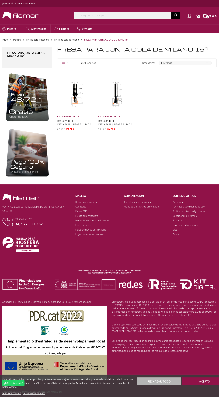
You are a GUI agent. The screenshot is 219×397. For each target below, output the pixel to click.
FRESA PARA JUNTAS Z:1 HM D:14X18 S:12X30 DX (75, 124)
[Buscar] (127, 15)
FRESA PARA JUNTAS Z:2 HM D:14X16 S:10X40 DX (116, 124)
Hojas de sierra (83, 225)
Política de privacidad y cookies (189, 211)
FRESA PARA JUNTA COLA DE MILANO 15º (27, 54)
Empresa (177, 220)
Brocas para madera (86, 202)
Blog (175, 229)
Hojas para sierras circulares (89, 234)
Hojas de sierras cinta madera (90, 229)
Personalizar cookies (34, 392)
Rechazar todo (158, 381)
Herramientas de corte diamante (92, 220)
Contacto (177, 234)
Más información (11, 392)
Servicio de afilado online (185, 225)
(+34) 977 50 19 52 (27, 223)
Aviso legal (178, 202)
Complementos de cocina (137, 202)
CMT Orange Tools (68, 116)
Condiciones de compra (185, 215)
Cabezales (80, 206)
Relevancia (185, 63)
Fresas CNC (81, 211)
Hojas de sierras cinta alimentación (142, 206)
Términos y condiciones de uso (189, 206)
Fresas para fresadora (86, 215)
